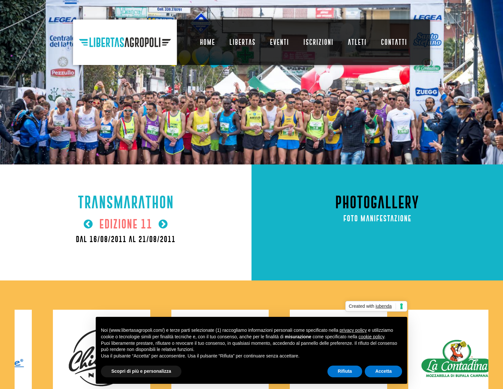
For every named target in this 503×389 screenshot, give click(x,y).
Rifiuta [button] (345, 371)
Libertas (242, 42)
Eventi (279, 42)
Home (207, 42)
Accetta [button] (383, 371)
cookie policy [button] (371, 336)
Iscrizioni (318, 42)
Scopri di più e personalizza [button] (141, 371)
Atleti (357, 42)
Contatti (394, 42)
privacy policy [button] (353, 330)
